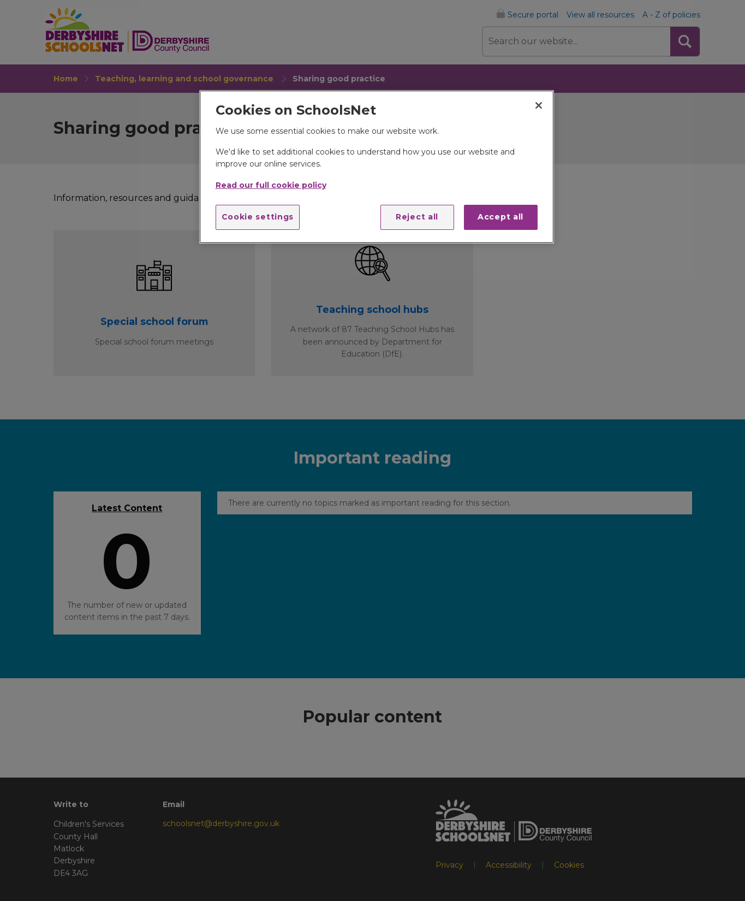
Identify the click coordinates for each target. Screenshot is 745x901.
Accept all (500, 217)
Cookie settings (258, 217)
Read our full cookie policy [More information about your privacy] (271, 185)
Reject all (417, 217)
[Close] (539, 105)
